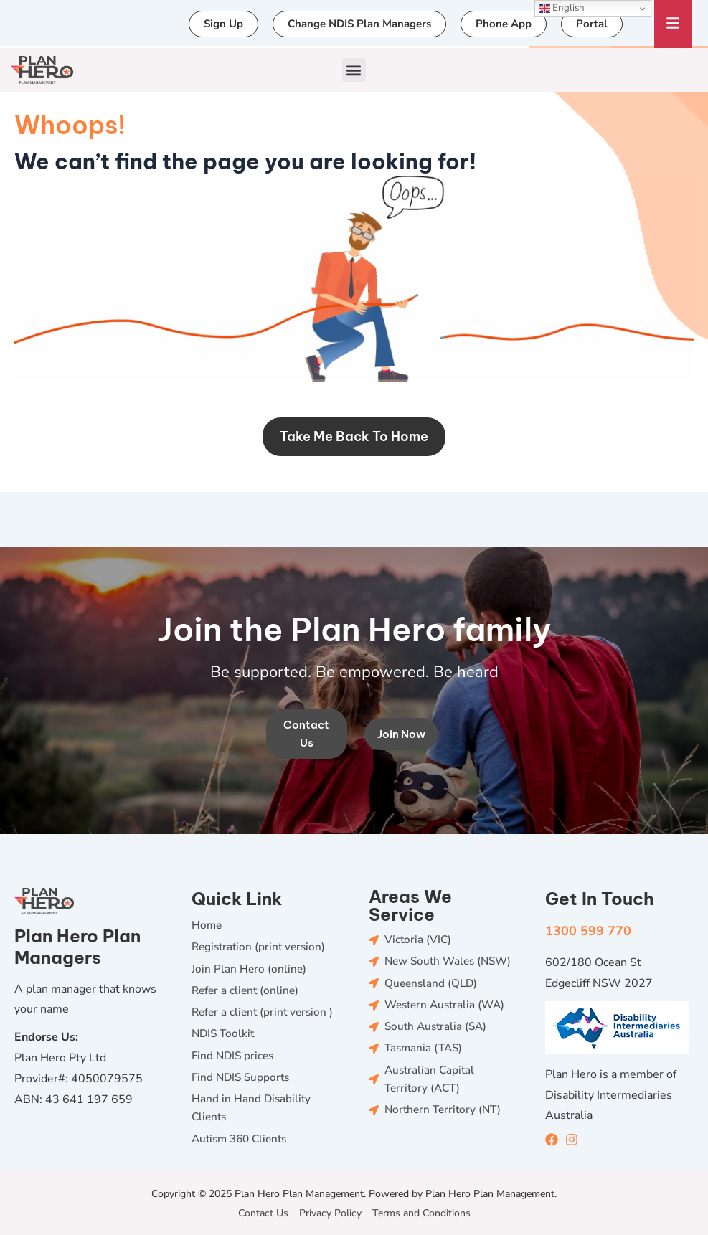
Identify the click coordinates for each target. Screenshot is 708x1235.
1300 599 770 (588, 922)
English (562, 7)
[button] (354, 70)
